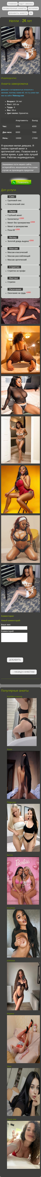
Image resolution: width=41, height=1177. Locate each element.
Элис (9, 1066)
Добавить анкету (18, 13)
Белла (10, 855)
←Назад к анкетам (23, 672)
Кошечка (11, 908)
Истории (33, 8)
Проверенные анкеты (14, 8)
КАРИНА (11, 961)
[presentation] (17, 650)
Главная (12, 4)
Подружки (12, 802)
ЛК (31, 13)
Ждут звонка (26, 4)
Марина (10, 1014)
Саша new (11, 1119)
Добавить (15, 660)
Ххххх (9, 749)
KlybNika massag (14, 697)
